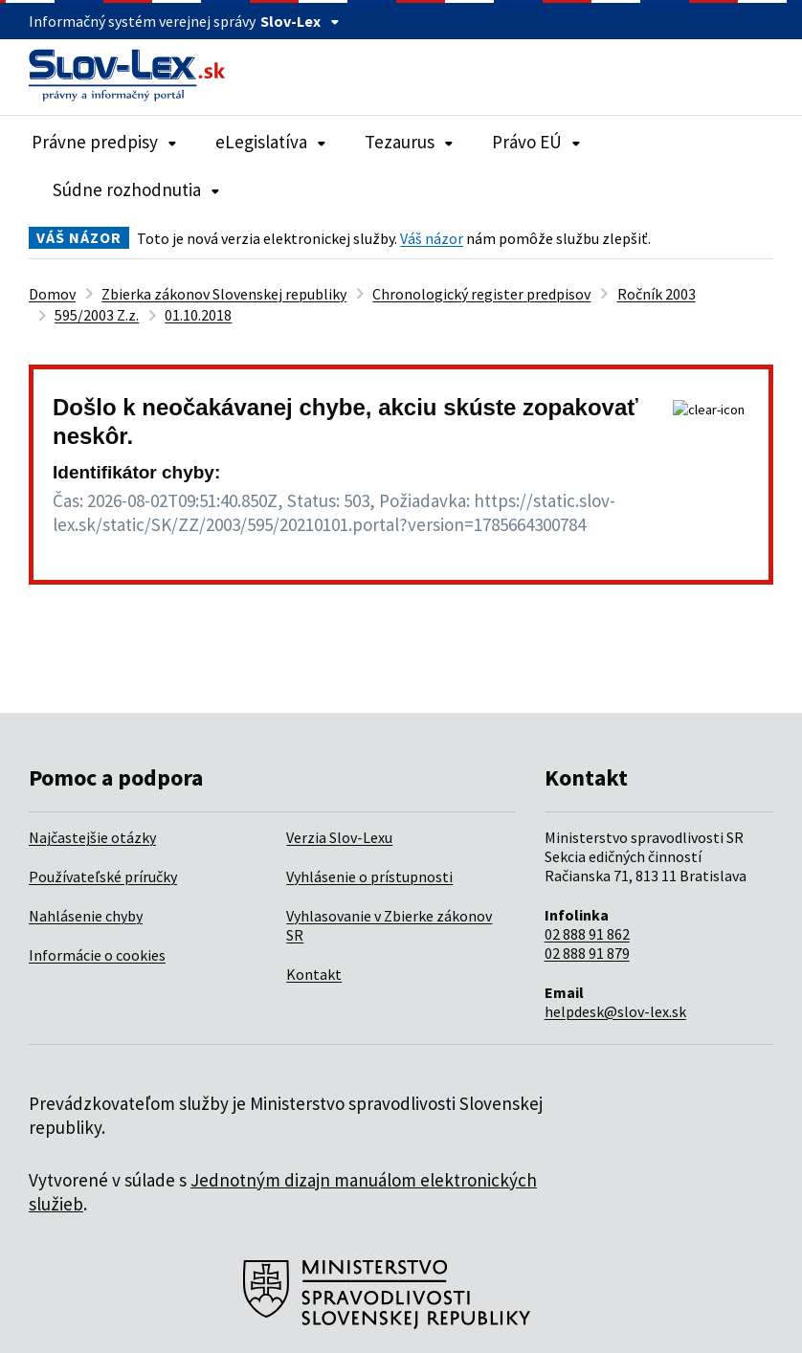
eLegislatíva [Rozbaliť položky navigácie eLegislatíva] (270, 141)
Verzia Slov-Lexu (339, 837)
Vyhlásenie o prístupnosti (369, 876)
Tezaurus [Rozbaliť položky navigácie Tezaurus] (409, 141)
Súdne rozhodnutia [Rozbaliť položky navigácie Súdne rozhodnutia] (136, 189)
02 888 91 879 (587, 953)
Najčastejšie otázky (92, 837)
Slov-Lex (300, 21)
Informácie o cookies (97, 955)
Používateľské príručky (103, 876)
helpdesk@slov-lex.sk (615, 1011)
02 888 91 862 (587, 933)
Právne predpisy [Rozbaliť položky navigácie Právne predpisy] (104, 141)
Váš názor (431, 238)
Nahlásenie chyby (86, 915)
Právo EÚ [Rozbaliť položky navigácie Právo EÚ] (536, 141)
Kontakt (314, 974)
